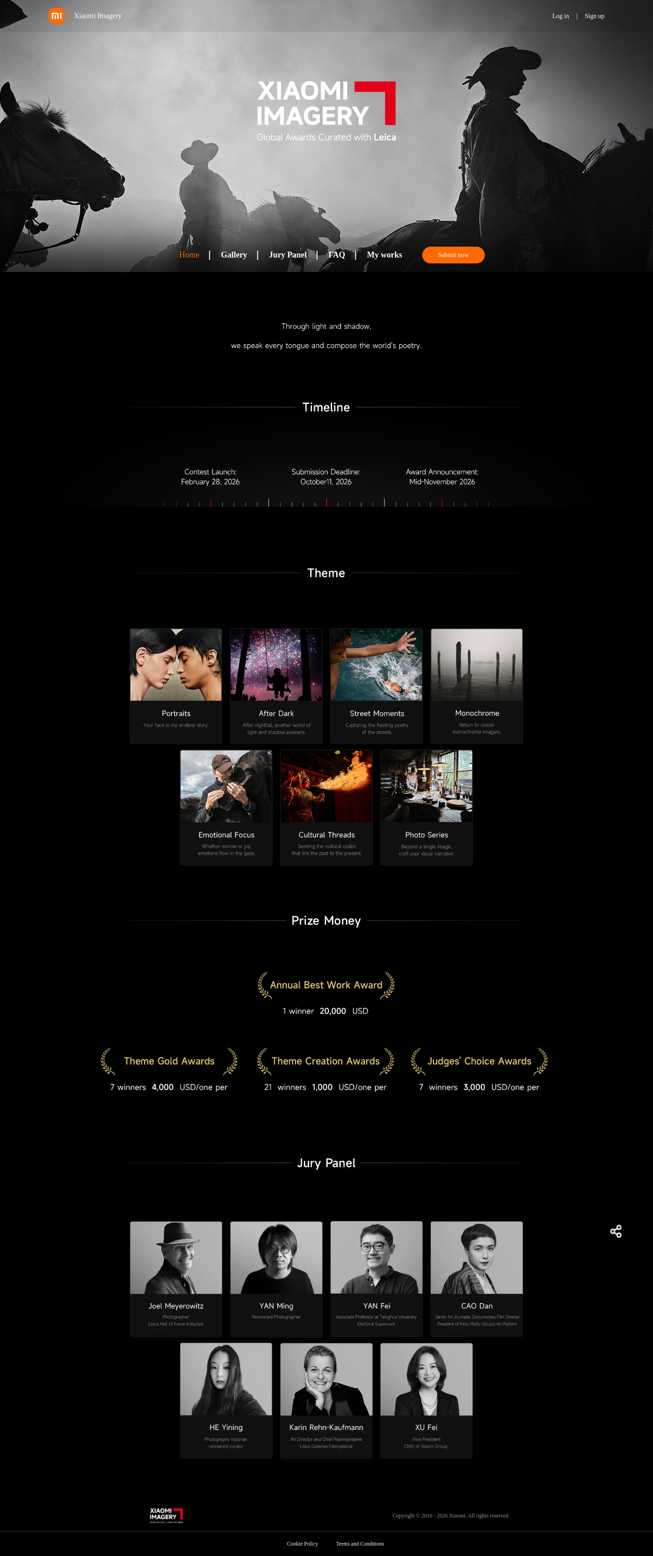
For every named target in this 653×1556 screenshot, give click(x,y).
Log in (560, 16)
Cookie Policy (302, 1544)
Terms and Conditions (360, 1544)
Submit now (453, 255)
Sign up (594, 16)
